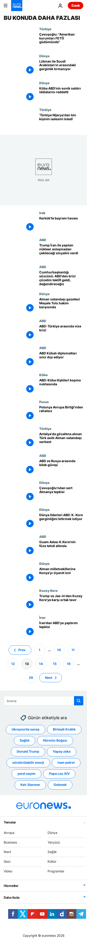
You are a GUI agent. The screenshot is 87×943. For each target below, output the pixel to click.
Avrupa (9, 832)
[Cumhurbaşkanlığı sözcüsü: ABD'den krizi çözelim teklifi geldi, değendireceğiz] (61, 278)
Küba (43, 375)
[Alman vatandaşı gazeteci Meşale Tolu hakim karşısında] (61, 305)
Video (8, 871)
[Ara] (43, 700)
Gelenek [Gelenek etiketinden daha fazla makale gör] (60, 785)
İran (42, 617)
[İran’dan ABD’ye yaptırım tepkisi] (61, 629)
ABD (42, 240)
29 (31, 677)
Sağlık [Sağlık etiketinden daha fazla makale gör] (24, 740)
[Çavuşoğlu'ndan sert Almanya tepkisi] (61, 494)
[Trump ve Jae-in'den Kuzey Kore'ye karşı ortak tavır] (61, 602)
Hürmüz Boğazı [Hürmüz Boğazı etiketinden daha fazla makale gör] (55, 740)
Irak (42, 213)
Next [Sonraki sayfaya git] (48, 677)
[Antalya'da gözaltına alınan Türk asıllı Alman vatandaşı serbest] (61, 440)
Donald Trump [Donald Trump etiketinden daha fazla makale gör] (28, 751)
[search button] (78, 700)
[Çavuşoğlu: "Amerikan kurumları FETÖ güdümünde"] (61, 40)
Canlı (75, 5)
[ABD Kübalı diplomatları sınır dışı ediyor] (61, 359)
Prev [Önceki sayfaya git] (22, 650)
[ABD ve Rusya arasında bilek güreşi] (61, 467)
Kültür (52, 861)
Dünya (44, 56)
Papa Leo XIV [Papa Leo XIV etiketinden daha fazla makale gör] (59, 773)
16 (69, 663)
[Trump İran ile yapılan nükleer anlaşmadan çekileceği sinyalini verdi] (61, 251)
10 (59, 650)
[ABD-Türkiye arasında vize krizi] (61, 332)
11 (73, 650)
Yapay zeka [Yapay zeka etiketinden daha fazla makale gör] (62, 751)
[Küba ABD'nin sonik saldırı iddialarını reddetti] (61, 94)
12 (13, 663)
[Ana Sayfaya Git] (16, 5)
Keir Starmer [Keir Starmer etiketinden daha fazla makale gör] (30, 785)
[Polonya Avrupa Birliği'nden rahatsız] (61, 413)
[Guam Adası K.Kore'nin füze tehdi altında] (61, 548)
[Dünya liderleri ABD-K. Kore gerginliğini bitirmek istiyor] (61, 521)
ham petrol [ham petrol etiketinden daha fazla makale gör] (66, 762)
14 (41, 663)
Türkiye (45, 29)
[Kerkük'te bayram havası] (61, 224)
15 (55, 663)
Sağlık (52, 852)
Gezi (7, 861)
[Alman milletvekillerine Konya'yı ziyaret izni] (61, 575)
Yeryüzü (54, 842)
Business (10, 842)
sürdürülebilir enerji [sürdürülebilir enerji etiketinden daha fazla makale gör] (28, 762)
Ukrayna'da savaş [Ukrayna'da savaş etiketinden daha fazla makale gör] (25, 729)
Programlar (56, 871)
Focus (44, 402)
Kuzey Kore (48, 590)
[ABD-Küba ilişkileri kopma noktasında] (61, 386)
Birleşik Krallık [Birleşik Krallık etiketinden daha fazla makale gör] (64, 729)
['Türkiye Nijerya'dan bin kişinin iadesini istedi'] (61, 121)
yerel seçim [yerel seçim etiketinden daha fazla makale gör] (26, 773)
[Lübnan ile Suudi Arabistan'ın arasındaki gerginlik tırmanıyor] (61, 67)
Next (7, 852)
